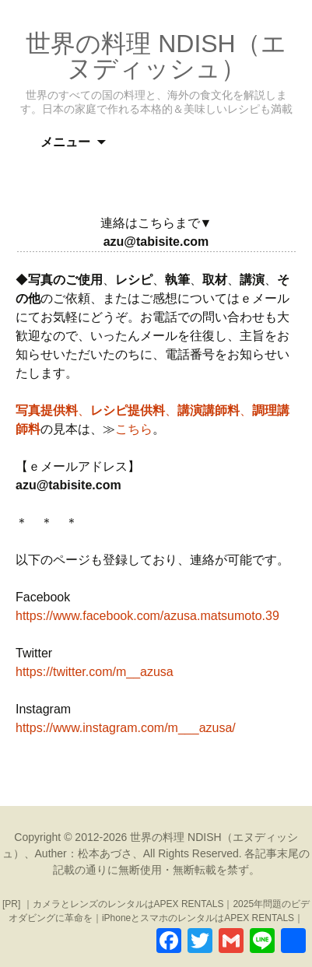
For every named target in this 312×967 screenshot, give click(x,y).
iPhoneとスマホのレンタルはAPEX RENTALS (198, 918)
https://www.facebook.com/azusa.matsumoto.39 (147, 615)
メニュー (65, 141)
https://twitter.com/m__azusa (95, 671)
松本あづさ (105, 853)
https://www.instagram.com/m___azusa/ (126, 727)
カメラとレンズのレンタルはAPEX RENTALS (128, 904)
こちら (133, 429)
